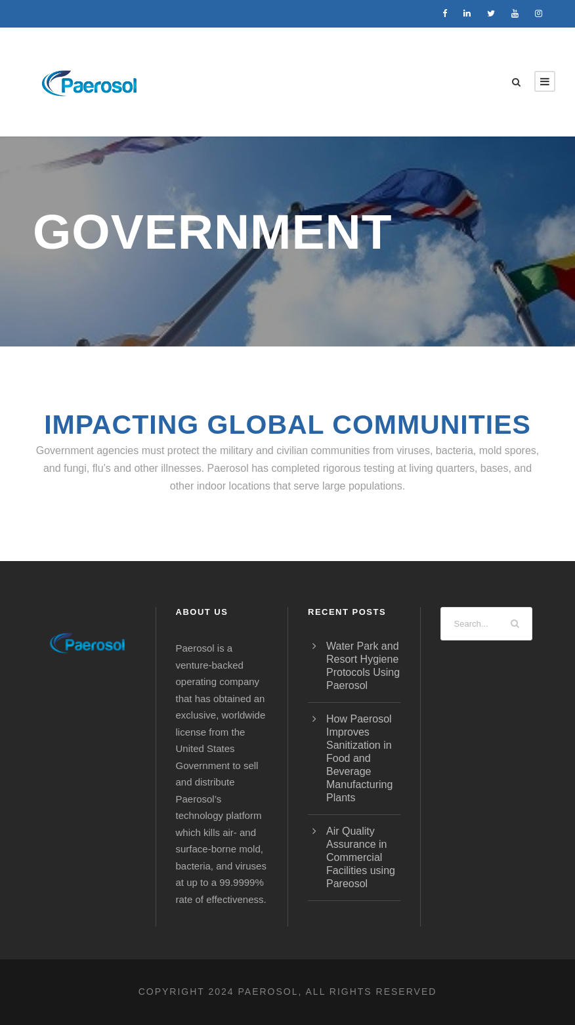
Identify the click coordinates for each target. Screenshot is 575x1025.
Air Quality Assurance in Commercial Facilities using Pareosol (360, 857)
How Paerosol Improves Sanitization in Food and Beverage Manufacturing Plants (359, 758)
